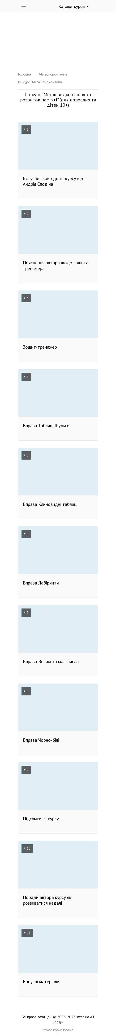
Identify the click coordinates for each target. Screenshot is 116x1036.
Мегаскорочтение (53, 74)
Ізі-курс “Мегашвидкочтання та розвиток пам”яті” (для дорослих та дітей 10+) (41, 82)
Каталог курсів (73, 6)
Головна (24, 74)
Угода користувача (58, 1029)
